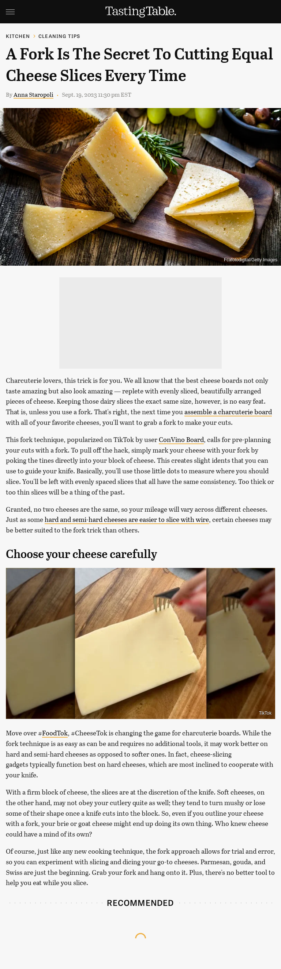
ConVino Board (181, 439)
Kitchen (18, 36)
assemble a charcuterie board (228, 411)
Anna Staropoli (33, 94)
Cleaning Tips (59, 36)
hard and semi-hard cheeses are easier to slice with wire (127, 519)
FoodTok (55, 733)
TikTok (265, 713)
